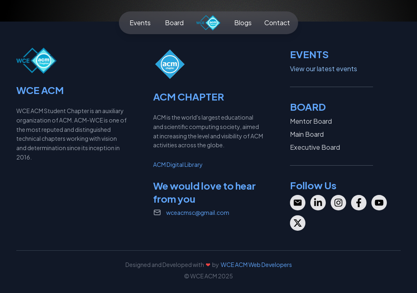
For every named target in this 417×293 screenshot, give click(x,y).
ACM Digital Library (178, 164)
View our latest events (323, 68)
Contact (277, 22)
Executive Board (315, 147)
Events (140, 22)
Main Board (307, 134)
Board (174, 22)
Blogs (243, 22)
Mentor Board (311, 121)
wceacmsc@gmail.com (197, 212)
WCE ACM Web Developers (256, 264)
